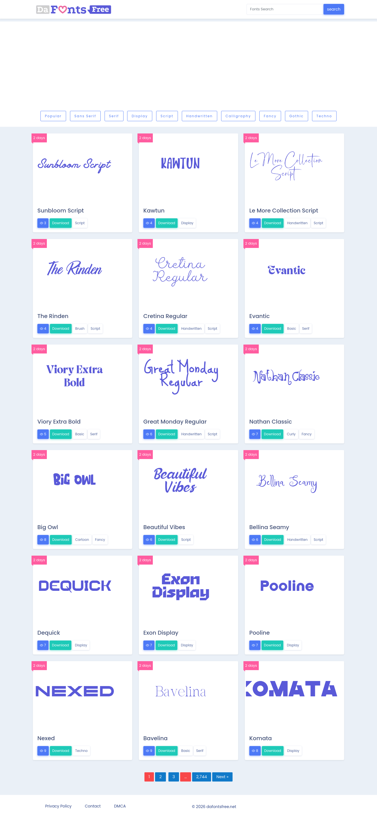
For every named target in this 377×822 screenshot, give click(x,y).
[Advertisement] (200, 67)
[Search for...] (285, 9)
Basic (291, 328)
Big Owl (47, 527)
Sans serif (85, 116)
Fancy (270, 116)
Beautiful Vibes (164, 527)
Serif (114, 116)
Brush (79, 328)
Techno (324, 116)
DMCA (120, 806)
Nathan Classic (270, 422)
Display (140, 116)
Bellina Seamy (269, 527)
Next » (222, 777)
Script (167, 116)
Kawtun (154, 210)
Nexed (46, 738)
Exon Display (160, 633)
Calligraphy (238, 116)
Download (60, 223)
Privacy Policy (58, 806)
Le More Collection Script (283, 210)
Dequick (48, 633)
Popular (53, 116)
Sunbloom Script (60, 210)
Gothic (296, 116)
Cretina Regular (165, 316)
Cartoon (82, 539)
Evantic (259, 316)
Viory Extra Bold (59, 422)
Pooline (259, 633)
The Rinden (53, 316)
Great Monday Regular (175, 422)
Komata (260, 738)
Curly (291, 434)
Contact (93, 806)
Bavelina (155, 738)
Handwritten (199, 116)
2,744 (201, 777)
